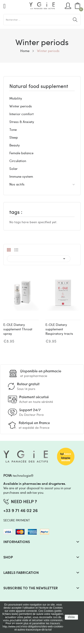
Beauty (14, 145)
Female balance (21, 152)
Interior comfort (21, 113)
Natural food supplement (38, 86)
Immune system (21, 176)
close (71, 617)
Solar (13, 168)
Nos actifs (17, 184)
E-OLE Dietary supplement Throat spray (17, 329)
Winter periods (20, 106)
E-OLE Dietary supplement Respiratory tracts (59, 329)
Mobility (15, 98)
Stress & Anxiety (21, 121)
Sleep (13, 137)
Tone (13, 129)
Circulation (17, 160)
